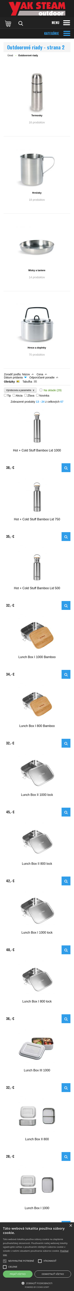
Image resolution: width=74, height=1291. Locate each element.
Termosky (36, 115)
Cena (40, 374)
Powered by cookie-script (37, 1287)
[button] (37, 1283)
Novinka (44, 395)
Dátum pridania (13, 377)
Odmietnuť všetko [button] (53, 1274)
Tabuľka (27, 381)
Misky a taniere (36, 270)
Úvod (10, 55)
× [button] (70, 1225)
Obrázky (9, 381)
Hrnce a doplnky (37, 347)
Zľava (30, 395)
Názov (26, 374)
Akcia (19, 395)
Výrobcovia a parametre (20, 390)
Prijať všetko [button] (18, 1274)
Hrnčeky (36, 192)
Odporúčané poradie (42, 377)
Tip (9, 395)
